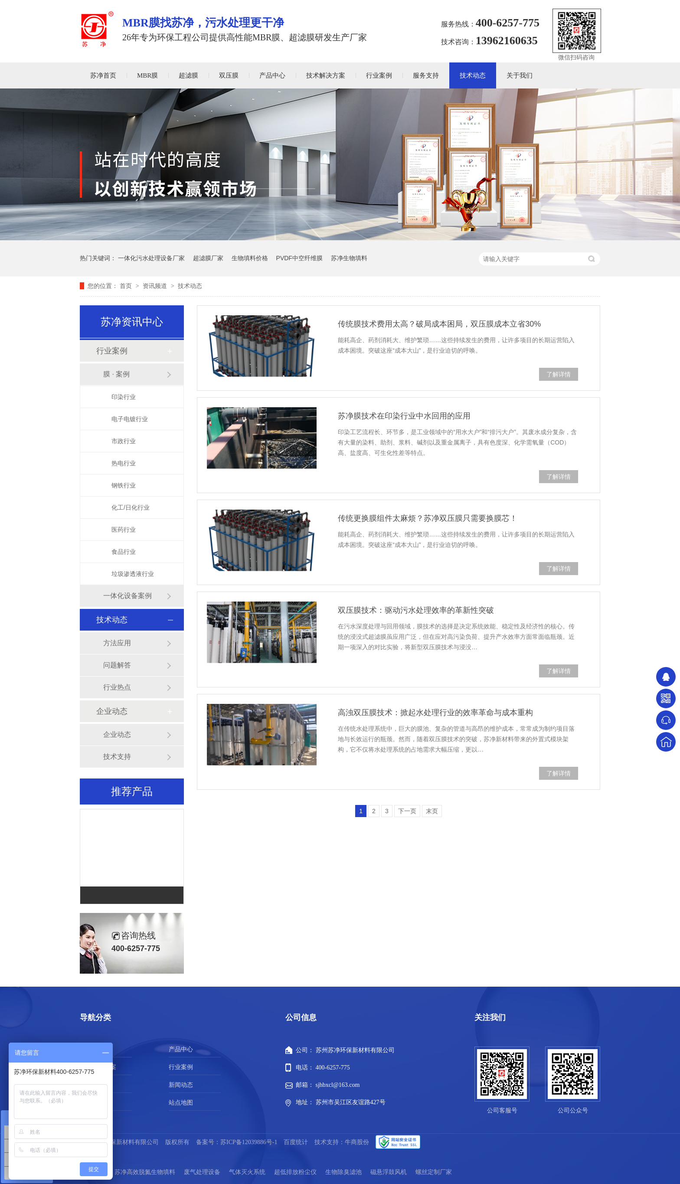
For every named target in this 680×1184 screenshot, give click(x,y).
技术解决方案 (325, 75)
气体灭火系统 (247, 1172)
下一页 (407, 811)
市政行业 (123, 441)
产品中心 (272, 75)
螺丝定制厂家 (433, 1172)
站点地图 (181, 1102)
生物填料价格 (250, 258)
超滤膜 (188, 75)
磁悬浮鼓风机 (388, 1172)
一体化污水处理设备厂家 (151, 258)
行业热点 (117, 687)
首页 (127, 285)
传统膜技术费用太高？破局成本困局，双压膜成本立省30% (439, 324)
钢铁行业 (123, 485)
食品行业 (123, 551)
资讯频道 (156, 285)
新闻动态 (181, 1085)
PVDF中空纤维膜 (299, 258)
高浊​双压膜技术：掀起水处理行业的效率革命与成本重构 (435, 712)
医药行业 (123, 529)
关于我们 (520, 75)
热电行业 (123, 463)
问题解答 (117, 665)
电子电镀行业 (129, 418)
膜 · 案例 (116, 374)
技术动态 (473, 75)
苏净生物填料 (349, 258)
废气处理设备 (202, 1172)
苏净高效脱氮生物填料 (144, 1172)
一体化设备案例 (127, 595)
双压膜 (229, 75)
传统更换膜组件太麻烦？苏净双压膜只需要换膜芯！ (427, 518)
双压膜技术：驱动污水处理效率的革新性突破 (416, 610)
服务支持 (426, 75)
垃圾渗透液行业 (132, 573)
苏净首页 (103, 75)
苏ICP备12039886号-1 (248, 1142)
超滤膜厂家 (208, 258)
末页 (432, 811)
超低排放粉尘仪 (295, 1172)
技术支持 (117, 756)
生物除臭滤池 (343, 1172)
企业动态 (112, 711)
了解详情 (558, 374)
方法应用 (117, 643)
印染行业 (123, 396)
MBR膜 (147, 75)
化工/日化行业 (130, 507)
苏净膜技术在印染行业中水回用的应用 (404, 416)
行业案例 (379, 75)
